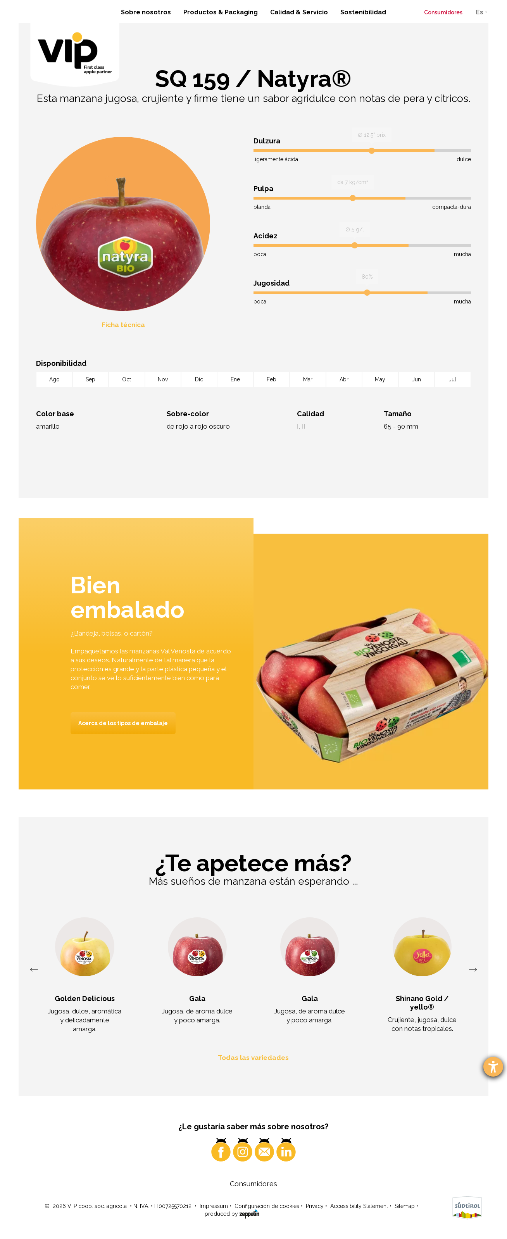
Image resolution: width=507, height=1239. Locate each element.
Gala (197, 998)
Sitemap (405, 1206)
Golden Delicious (85, 998)
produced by (232, 1213)
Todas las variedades (253, 1058)
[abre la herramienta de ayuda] (493, 1067)
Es (479, 12)
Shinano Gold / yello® (422, 1002)
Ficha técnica (123, 325)
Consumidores (443, 12)
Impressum (214, 1206)
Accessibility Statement (359, 1206)
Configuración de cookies (267, 1206)
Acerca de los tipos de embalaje (123, 723)
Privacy (315, 1206)
